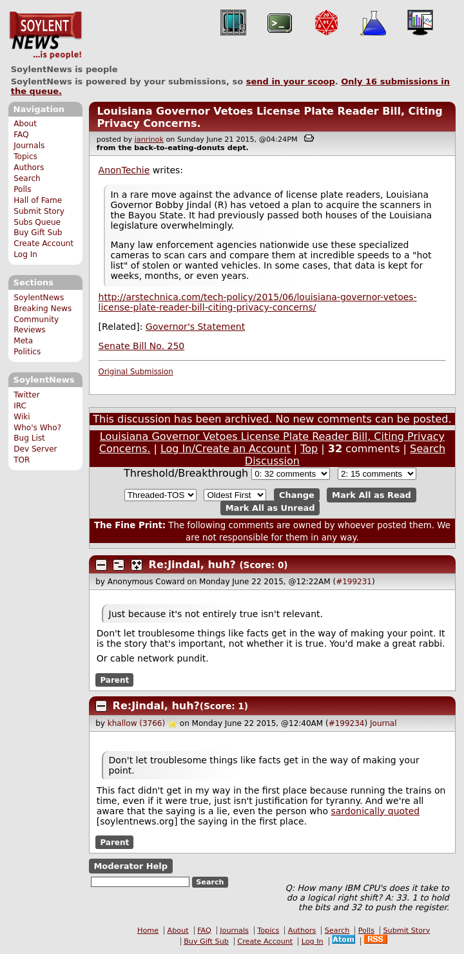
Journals (29, 145)
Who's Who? (37, 427)
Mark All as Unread (270, 508)
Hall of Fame (38, 200)
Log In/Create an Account (225, 449)
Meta (23, 340)
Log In (25, 254)
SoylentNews (45, 35)
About (25, 123)
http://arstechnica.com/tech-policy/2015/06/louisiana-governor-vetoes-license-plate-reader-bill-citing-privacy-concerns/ (258, 302)
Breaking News (43, 308)
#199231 (354, 581)
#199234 (347, 723)
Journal (383, 723)
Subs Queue (37, 222)
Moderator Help (130, 866)
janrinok (149, 139)
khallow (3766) (136, 723)
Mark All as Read (371, 495)
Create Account (43, 243)
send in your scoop (290, 81)
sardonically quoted (375, 811)
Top (309, 449)
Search (27, 178)
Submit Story (39, 211)
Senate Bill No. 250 (142, 346)
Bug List (29, 438)
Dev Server (35, 448)
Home (148, 930)
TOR (22, 459)
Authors (29, 167)
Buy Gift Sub (38, 232)
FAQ (21, 134)
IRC (20, 405)
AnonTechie (124, 170)
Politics (27, 351)
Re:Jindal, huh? (192, 564)
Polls (22, 189)
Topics (25, 156)
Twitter (26, 394)
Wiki (22, 416)
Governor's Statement (195, 326)
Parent (114, 679)
